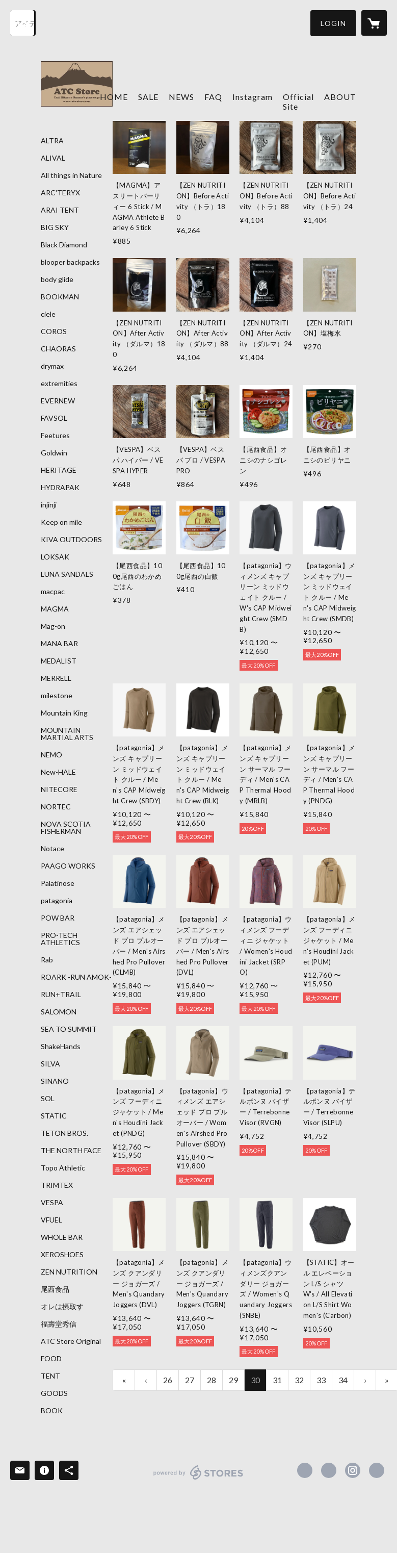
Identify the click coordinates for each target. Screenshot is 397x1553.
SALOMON (58, 1011)
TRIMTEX (57, 1185)
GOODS (54, 1393)
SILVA (50, 1063)
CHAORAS (58, 348)
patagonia (56, 900)
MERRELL (56, 678)
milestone (56, 695)
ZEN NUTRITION (69, 1272)
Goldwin (54, 452)
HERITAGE (58, 470)
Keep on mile (61, 522)
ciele (48, 314)
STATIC (54, 1115)
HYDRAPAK (60, 487)
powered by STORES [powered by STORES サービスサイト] (198, 1479)
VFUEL (51, 1220)
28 (211, 1380)
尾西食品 (55, 1289)
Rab (47, 959)
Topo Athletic (63, 1168)
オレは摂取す (62, 1306)
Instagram (252, 96)
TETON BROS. (64, 1133)
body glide (57, 279)
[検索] (23, 23)
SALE (148, 96)
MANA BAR (59, 643)
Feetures (55, 435)
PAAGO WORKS (68, 866)
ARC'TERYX (60, 192)
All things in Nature (71, 175)
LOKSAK (55, 557)
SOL (48, 1098)
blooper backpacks (70, 262)
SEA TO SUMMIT (69, 1029)
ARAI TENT (60, 210)
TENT (50, 1376)
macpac (53, 591)
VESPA (52, 1202)
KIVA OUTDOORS (71, 539)
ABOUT (340, 96)
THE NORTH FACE (71, 1150)
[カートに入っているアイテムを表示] (374, 23)
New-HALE (58, 772)
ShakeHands (61, 1046)
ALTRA (52, 140)
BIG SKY (55, 227)
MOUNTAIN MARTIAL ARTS (67, 734)
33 (321, 1380)
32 (299, 1380)
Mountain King (64, 713)
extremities (59, 383)
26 (167, 1380)
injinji (49, 504)
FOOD (51, 1358)
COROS (54, 331)
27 (189, 1380)
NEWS (181, 96)
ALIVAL (53, 158)
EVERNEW (58, 400)
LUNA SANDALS (67, 574)
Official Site (298, 101)
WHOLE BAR (62, 1237)
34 (343, 1380)
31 (277, 1380)
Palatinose (57, 883)
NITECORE (59, 789)
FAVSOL (54, 418)
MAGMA (55, 609)
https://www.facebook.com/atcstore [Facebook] (304, 1470)
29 (233, 1380)
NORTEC (56, 806)
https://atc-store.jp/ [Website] (376, 1470)
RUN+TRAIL (61, 994)
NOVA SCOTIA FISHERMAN (66, 828)
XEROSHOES (62, 1254)
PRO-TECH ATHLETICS (60, 939)
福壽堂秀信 (58, 1324)
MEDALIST (58, 661)
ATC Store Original (71, 1341)
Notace (52, 848)
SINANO (55, 1081)
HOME (114, 96)
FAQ (213, 96)
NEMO (51, 754)
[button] (333, 23)
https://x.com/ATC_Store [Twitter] (328, 1470)
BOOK (52, 1410)
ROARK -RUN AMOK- (76, 977)
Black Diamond (64, 244)
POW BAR (57, 918)
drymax (52, 366)
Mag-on (53, 626)
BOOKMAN (60, 296)
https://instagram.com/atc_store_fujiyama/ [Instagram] (352, 1470)
